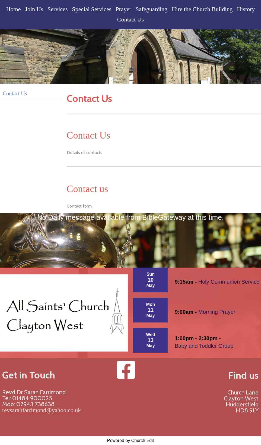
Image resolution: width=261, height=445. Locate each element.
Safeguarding (151, 9)
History (246, 9)
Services (57, 9)
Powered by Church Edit (130, 440)
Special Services (92, 9)
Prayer (123, 9)
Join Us (34, 9)
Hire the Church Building (202, 9)
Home (13, 9)
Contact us (87, 188)
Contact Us (130, 19)
